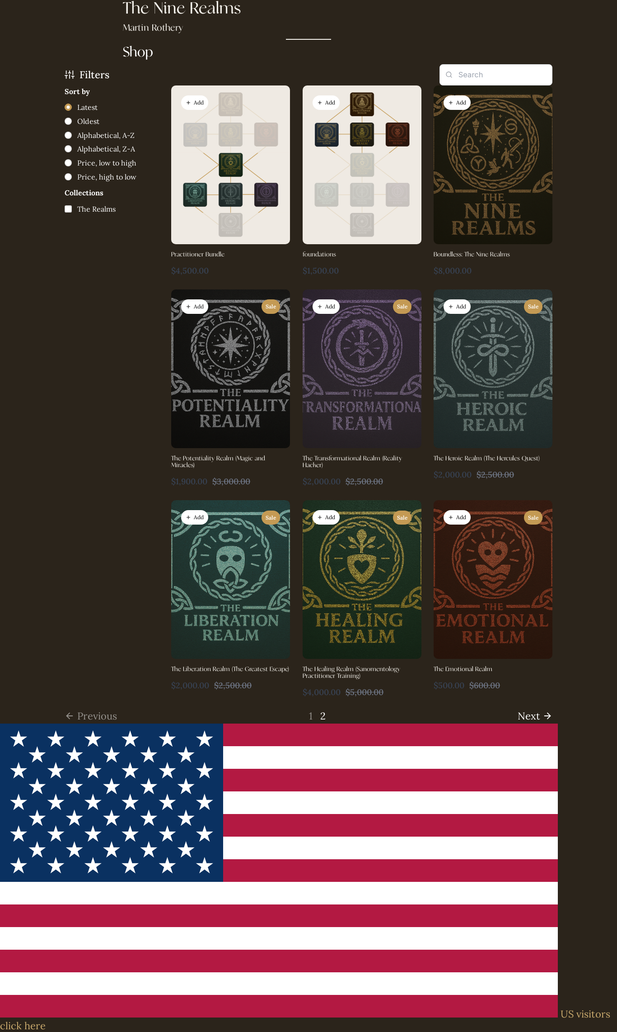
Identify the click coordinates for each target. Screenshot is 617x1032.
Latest (87, 107)
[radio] (81, 107)
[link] (535, 716)
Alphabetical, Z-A (106, 148)
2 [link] (323, 716)
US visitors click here (305, 1020)
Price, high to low (106, 176)
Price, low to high (106, 162)
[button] (194, 102)
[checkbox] (90, 209)
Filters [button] (87, 74)
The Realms (96, 209)
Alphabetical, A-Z (106, 135)
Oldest (88, 121)
